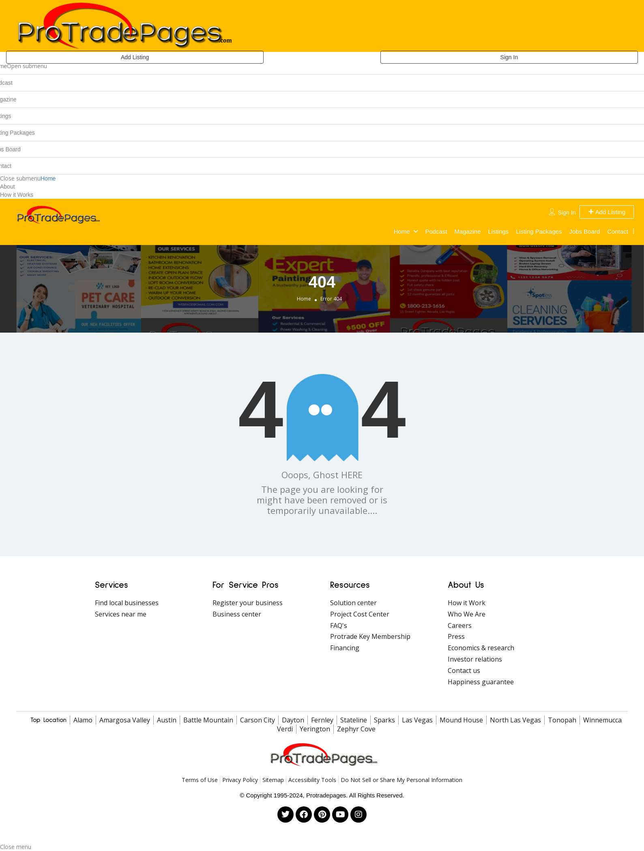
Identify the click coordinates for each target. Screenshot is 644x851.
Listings (498, 231)
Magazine (468, 231)
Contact (617, 231)
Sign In (509, 57)
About (7, 186)
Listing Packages (539, 231)
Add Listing (135, 57)
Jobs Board (584, 231)
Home (48, 178)
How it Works (16, 194)
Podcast (436, 231)
